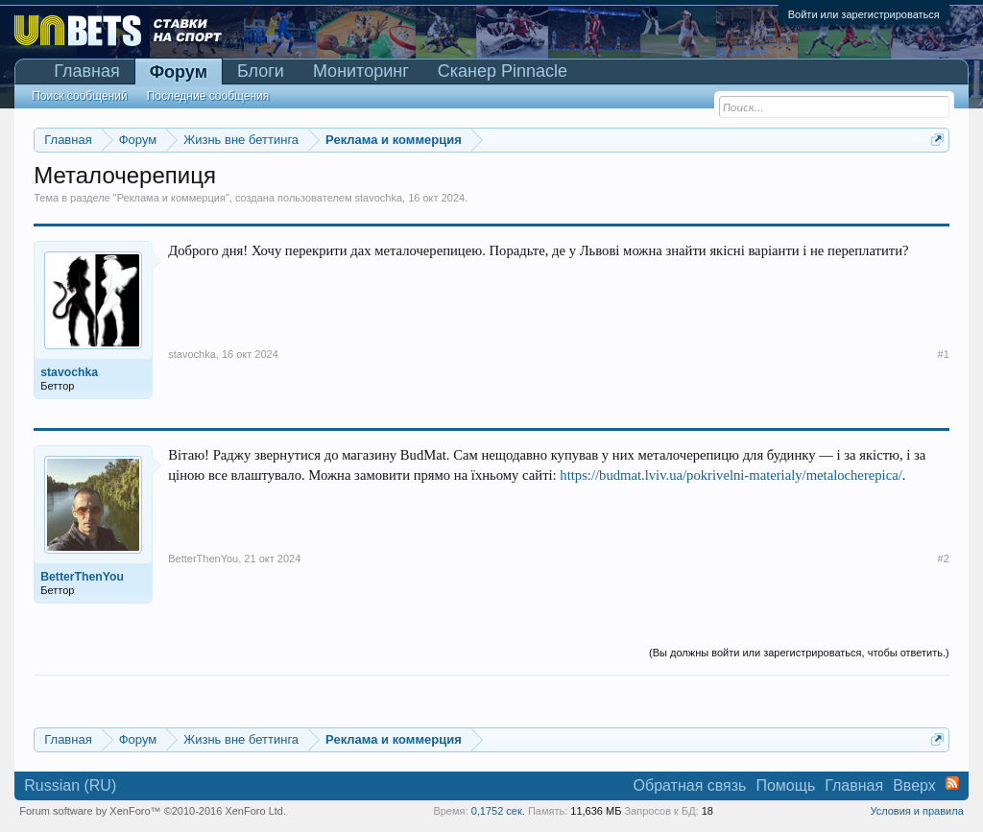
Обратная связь (690, 785)
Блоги (260, 71)
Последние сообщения (208, 96)
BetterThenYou (203, 558)
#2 (943, 558)
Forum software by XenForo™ (152, 811)
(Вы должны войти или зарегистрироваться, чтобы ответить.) (799, 652)
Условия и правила (916, 811)
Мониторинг (361, 71)
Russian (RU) (70, 785)
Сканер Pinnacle (502, 71)
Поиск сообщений (79, 96)
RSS (952, 783)
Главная (87, 71)
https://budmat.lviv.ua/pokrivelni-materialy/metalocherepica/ (730, 475)
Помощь (785, 785)
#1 (943, 354)
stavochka (379, 197)
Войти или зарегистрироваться (864, 14)
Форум (178, 72)
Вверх (914, 785)
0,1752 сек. (498, 811)
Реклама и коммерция (171, 197)
